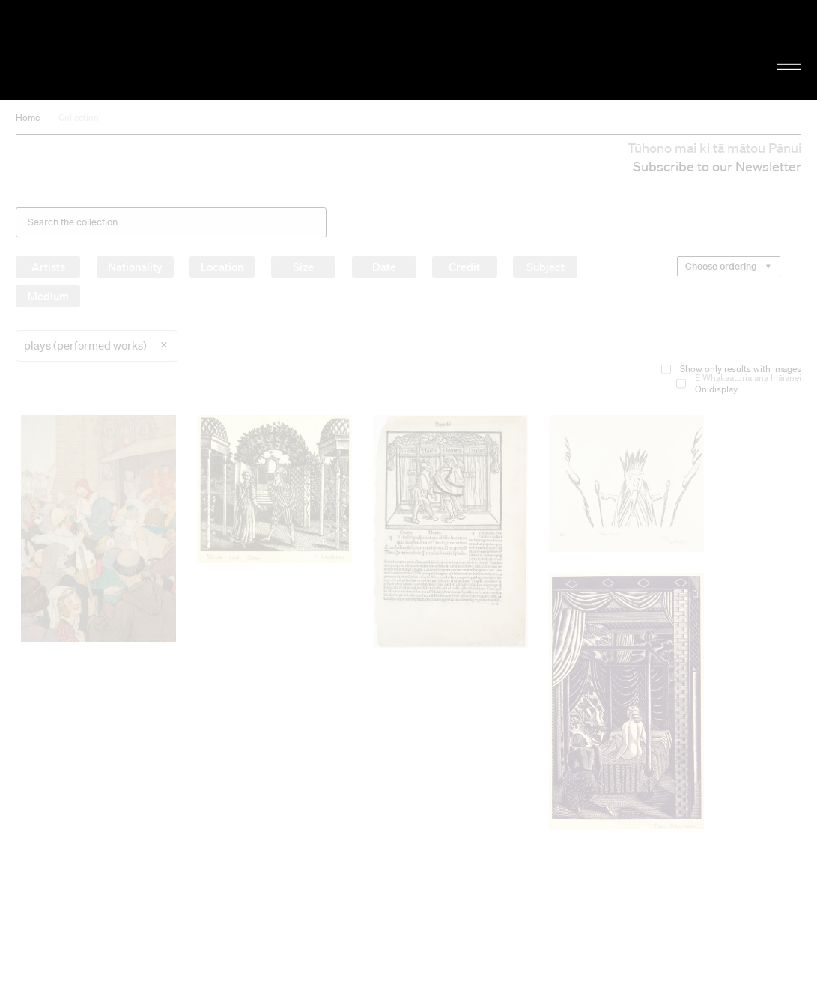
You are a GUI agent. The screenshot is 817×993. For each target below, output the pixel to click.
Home (28, 117)
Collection (78, 117)
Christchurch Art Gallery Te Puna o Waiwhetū (137, 49)
